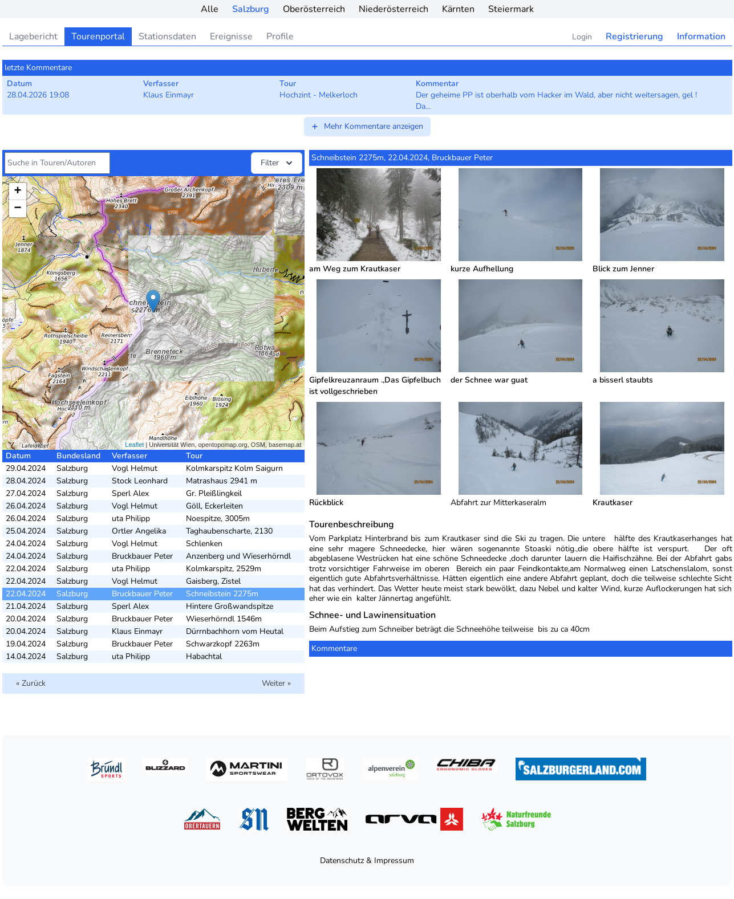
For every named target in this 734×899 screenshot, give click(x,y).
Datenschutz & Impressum (367, 860)
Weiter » (276, 683)
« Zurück (31, 683)
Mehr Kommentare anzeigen (366, 126)
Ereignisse (231, 36)
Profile (280, 36)
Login (582, 36)
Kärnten (458, 9)
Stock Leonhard (140, 480)
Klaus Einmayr (137, 631)
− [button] (17, 208)
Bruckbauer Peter (142, 556)
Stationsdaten (167, 36)
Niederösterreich (393, 9)
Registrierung (634, 36)
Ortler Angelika (139, 531)
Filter (278, 163)
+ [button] (17, 191)
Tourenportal (98, 36)
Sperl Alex (130, 493)
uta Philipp (131, 518)
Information (701, 36)
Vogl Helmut (134, 468)
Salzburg (250, 9)
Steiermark (511, 9)
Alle (209, 9)
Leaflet (134, 444)
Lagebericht (33, 36)
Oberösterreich (314, 9)
